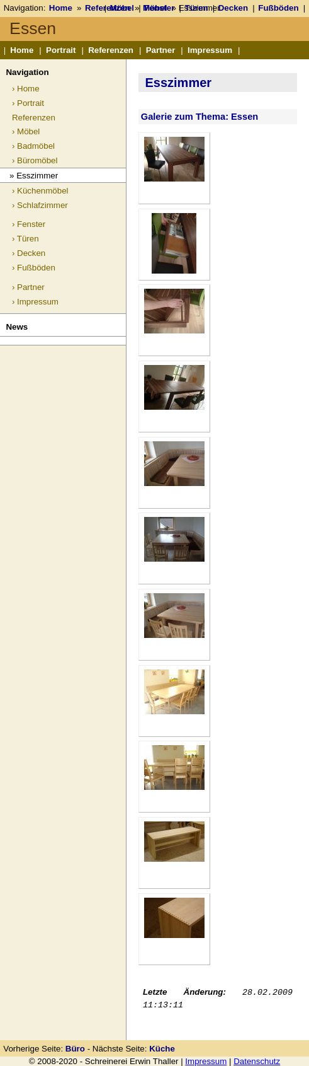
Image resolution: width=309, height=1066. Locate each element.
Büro (75, 1048)
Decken (233, 8)
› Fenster (28, 224)
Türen (196, 8)
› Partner (28, 287)
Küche (162, 1048)
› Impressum (35, 301)
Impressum (210, 50)
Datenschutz (256, 1061)
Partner (161, 50)
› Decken (28, 253)
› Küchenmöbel (40, 190)
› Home (26, 88)
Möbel (122, 8)
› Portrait (28, 103)
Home (60, 8)
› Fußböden (33, 267)
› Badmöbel (33, 146)
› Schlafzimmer (40, 205)
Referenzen (110, 50)
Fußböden (278, 8)
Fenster (159, 8)
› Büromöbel (35, 160)
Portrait (61, 50)
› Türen (25, 238)
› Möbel (26, 131)
